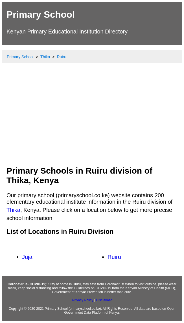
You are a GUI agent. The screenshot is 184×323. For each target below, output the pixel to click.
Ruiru (114, 257)
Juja (27, 257)
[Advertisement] (92, 119)
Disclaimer (104, 300)
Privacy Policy (82, 300)
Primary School (40, 14)
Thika (13, 210)
